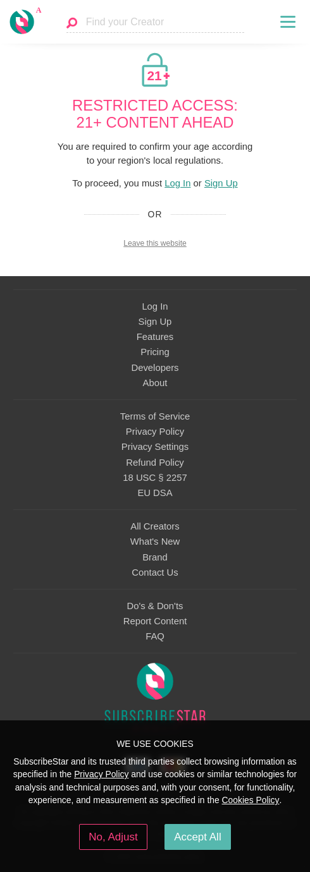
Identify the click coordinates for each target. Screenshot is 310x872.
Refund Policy (155, 462)
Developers (154, 368)
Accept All (197, 837)
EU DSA (154, 493)
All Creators (154, 526)
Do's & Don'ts (155, 606)
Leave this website (155, 243)
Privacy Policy (155, 432)
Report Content (155, 621)
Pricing (154, 352)
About (155, 383)
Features (155, 337)
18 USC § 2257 (155, 478)
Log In (177, 183)
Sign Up (221, 183)
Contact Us (155, 572)
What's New (155, 541)
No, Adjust (113, 837)
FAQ (155, 636)
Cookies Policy (251, 800)
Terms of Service (155, 416)
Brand (155, 557)
